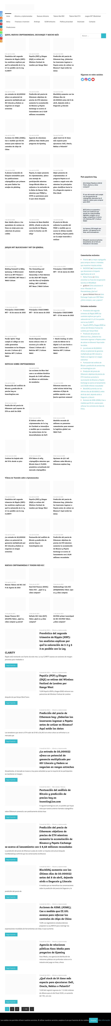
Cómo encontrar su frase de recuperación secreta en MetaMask (93, 280)
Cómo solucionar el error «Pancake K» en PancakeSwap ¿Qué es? (92, 288)
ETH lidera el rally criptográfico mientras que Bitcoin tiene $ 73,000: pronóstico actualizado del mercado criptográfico (39, 464)
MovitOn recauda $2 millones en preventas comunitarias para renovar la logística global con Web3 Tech (63, 426)
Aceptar (93, 1020)
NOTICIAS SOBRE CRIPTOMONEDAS (20, 364)
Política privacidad (66, 21)
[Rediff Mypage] (1, 38)
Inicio (8, 16)
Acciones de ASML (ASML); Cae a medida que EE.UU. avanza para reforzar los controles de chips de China (15, 143)
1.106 (25, 1009)
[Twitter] (1, 15)
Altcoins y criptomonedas (23, 16)
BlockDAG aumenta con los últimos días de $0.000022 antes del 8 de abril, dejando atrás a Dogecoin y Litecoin (63, 100)
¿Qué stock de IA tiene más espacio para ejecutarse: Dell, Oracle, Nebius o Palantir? (56, 982)
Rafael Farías (87, 277)
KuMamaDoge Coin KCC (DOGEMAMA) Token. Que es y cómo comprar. (63, 590)
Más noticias (56, 787)
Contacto (92, 21)
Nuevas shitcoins (43, 16)
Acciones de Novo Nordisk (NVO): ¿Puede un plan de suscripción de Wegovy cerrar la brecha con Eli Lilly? (39, 228)
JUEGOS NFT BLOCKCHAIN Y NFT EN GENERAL (24, 247)
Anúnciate (80, 21)
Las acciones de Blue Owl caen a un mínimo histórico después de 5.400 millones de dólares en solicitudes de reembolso (39, 376)
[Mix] (1, 29)
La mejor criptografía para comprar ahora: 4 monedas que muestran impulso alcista (93, 262)
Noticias (63, 787)
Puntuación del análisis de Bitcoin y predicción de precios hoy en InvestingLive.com (93, 365)
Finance (86, 259)
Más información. (104, 1020)
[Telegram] (1, 35)
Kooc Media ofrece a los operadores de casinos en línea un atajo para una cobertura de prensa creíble (14, 228)
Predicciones (10, 27)
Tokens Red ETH (74, 16)
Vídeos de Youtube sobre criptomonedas (22, 478)
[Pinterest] (1, 24)
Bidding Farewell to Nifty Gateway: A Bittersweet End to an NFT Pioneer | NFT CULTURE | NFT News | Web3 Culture (15, 275)
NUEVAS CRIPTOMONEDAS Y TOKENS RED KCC (24, 565)
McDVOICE (86, 268)
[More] (1, 41)
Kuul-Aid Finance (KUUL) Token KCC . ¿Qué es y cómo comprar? (38, 590)
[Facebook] (1, 12)
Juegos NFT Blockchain (93, 16)
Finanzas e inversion (22, 21)
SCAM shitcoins (50, 21)
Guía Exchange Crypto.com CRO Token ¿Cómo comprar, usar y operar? (92, 297)
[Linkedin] (1, 21)
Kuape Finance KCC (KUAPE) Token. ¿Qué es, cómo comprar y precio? (14, 619)
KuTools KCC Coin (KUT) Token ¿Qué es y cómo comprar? (38, 619)
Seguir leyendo (10, 665)
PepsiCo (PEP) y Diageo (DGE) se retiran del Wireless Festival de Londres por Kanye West (93, 328)
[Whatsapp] (1, 32)
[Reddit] (1, 18)
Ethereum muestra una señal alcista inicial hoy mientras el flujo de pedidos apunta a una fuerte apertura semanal (62, 391)
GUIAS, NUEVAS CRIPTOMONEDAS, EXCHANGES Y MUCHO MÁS (32, 34)
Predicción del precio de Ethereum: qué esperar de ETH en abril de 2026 (15, 408)
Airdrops (37, 21)
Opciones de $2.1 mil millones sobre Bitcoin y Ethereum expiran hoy (62, 461)
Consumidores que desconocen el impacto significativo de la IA (92, 271)
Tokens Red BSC (59, 16)
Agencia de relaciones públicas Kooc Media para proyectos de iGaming (39, 141)
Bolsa (8, 21)
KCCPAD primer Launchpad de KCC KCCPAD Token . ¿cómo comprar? (63, 619)
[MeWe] (1, 27)
